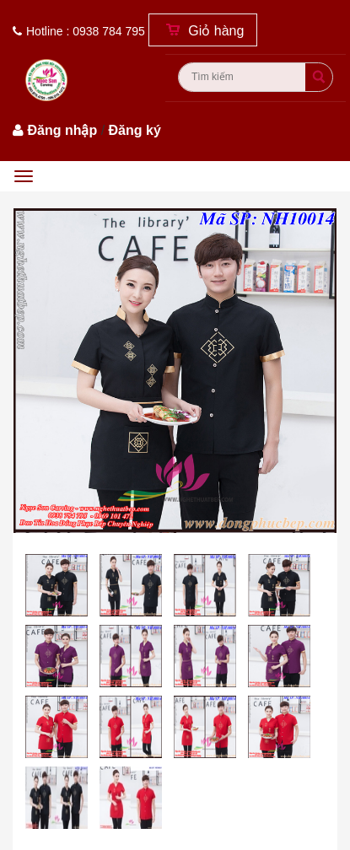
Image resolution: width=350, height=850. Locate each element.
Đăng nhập (62, 130)
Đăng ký (135, 130)
